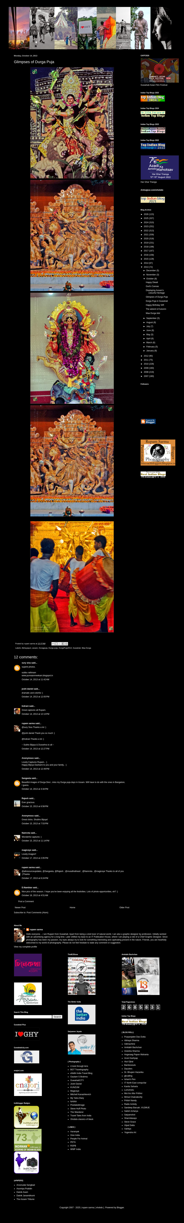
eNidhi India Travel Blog (81, 1073)
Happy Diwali (152, 282)
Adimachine (129, 1044)
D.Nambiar (27, 887)
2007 (146, 376)
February (150, 346)
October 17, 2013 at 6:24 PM (35, 878)
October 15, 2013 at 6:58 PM (35, 806)
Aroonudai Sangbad (25, 1185)
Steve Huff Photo (78, 1108)
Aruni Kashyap (131, 1058)
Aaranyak (74, 1131)
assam (35, 648)
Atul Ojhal (128, 1061)
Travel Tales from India (80, 1115)
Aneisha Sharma (132, 1051)
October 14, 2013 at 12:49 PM (35, 769)
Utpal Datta (129, 1125)
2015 (146, 259)
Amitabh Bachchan (133, 1047)
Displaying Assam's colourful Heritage (155, 291)
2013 (146, 267)
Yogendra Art (130, 1132)
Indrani (25, 706)
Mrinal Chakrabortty (133, 1097)
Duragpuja (43, 648)
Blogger (120, 1207)
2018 (146, 247)
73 (21, 1137)
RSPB (73, 1146)
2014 (146, 263)
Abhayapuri (26, 648)
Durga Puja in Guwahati (157, 301)
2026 (146, 214)
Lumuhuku (129, 1090)
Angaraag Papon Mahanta (136, 1054)
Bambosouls (130, 1065)
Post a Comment (26, 901)
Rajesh (25, 798)
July (148, 326)
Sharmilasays (130, 1118)
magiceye (26, 850)
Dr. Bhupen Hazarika (134, 1072)
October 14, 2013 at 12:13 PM (35, 714)
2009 (146, 368)
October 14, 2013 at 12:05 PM (35, 696)
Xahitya (127, 1129)
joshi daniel (27, 689)
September (151, 318)
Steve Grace (130, 1122)
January (150, 350)
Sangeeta (26, 778)
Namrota (26, 833)
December (151, 270)
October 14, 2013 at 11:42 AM (35, 679)
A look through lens (79, 1066)
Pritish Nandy (130, 1100)
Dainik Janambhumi (25, 1195)
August (149, 322)
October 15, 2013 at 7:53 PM (35, 823)
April (148, 338)
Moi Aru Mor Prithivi (133, 1093)
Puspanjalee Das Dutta (135, 1037)
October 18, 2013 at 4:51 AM (35, 895)
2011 (146, 360)
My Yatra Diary (77, 1098)
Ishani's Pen (130, 1079)
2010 (146, 364)
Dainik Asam (22, 1192)
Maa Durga (86, 648)
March (149, 342)
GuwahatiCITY (77, 1080)
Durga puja (53, 648)
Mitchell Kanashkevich (80, 1094)
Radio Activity (130, 1104)
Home (72, 907)
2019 (146, 243)
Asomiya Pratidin (24, 1188)
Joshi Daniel (76, 1084)
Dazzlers (128, 1069)
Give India (75, 1135)
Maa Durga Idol (153, 313)
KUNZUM (74, 1087)
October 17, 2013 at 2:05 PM (35, 858)
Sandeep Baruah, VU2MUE (137, 1107)
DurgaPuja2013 (65, 648)
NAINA (73, 1101)
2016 (146, 255)
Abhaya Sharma (131, 1040)
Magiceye (74, 1091)
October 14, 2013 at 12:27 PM (35, 749)
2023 (146, 226)
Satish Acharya (131, 1111)
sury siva (26, 663)
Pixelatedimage (77, 1105)
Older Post (124, 907)
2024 (146, 222)
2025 (146, 218)
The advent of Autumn (156, 309)
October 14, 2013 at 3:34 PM (35, 789)
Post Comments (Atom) (37, 912)
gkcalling (128, 1076)
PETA (73, 1142)
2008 (146, 372)
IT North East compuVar (135, 1083)
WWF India (75, 1149)
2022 (146, 230)
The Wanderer (76, 1112)
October (150, 278)
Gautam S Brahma (78, 1077)
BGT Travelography (79, 1069)
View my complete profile (25, 947)
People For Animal (78, 1138)
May (148, 334)
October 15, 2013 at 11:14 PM (35, 841)
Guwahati (77, 648)
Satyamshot (129, 1115)
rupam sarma (28, 723)
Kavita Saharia (131, 1086)
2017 (146, 251)
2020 (146, 238)
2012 (146, 356)
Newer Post (20, 907)
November (151, 274)
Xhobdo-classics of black (81, 1119)
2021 (146, 234)
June (148, 330)
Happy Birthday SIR (155, 305)
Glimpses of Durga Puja (157, 297)
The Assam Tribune (25, 1199)
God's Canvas (152, 286)
